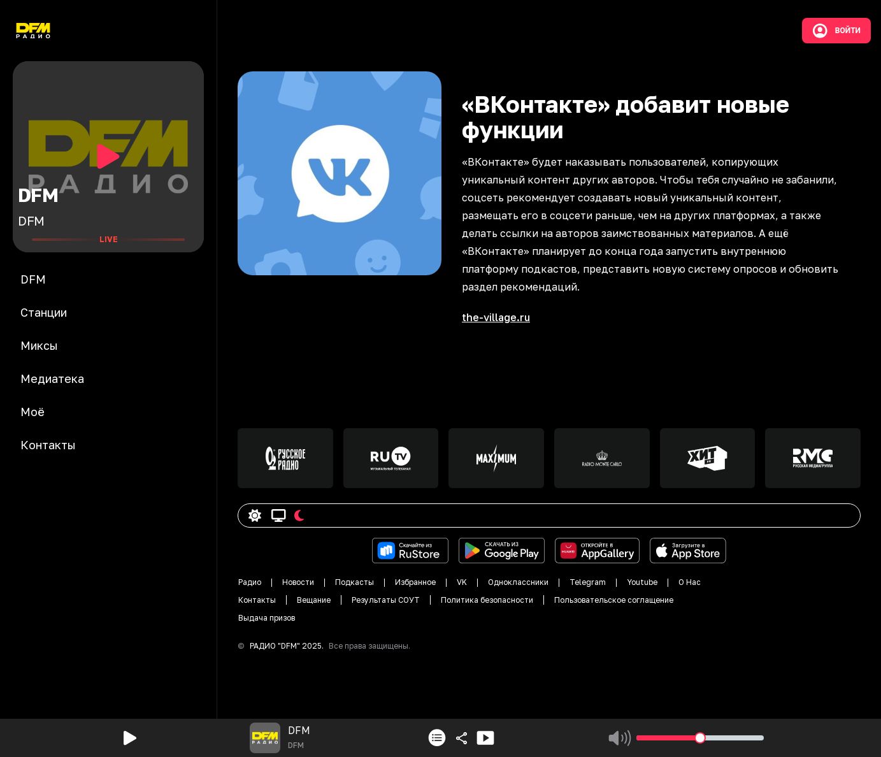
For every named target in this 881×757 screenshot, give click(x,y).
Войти (836, 30)
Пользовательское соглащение (613, 600)
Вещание (314, 600)
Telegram (587, 582)
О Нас (689, 582)
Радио (249, 582)
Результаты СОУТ (386, 600)
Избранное (415, 582)
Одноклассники (518, 582)
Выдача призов (266, 618)
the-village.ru (496, 317)
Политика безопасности (487, 600)
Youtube (642, 582)
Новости (298, 582)
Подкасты (354, 582)
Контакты (257, 600)
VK (462, 582)
